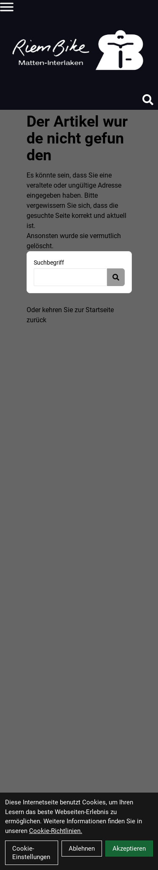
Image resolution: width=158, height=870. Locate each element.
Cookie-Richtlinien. (55, 831)
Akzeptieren (129, 848)
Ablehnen (82, 848)
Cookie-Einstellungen (31, 853)
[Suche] (148, 100)
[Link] (6, 6)
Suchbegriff (49, 262)
